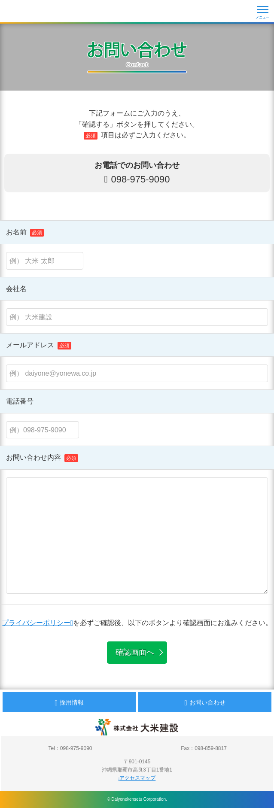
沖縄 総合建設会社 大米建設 (36, 12)
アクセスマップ (137, 778)
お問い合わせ (204, 703)
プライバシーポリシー (37, 622)
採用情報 (69, 703)
